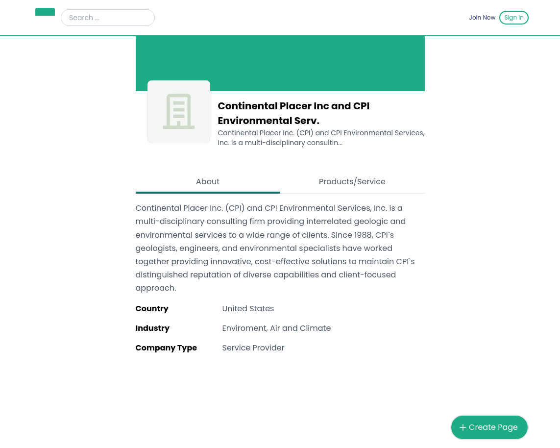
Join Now (482, 18)
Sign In (514, 17)
